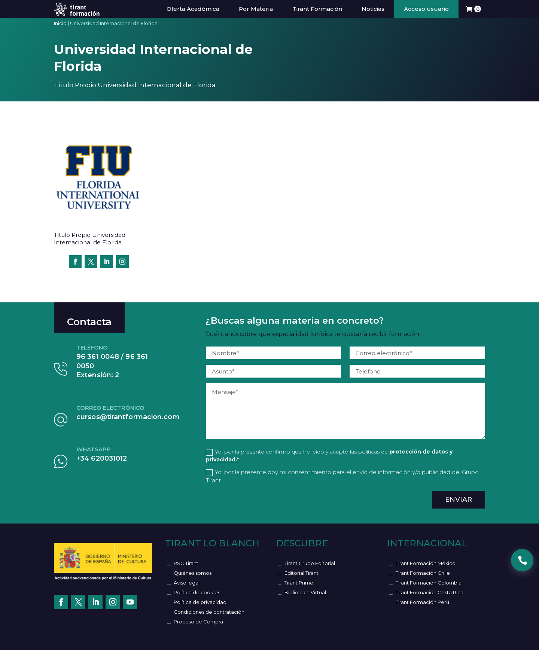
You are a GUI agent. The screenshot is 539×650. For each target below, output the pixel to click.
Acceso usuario (426, 8)
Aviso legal (187, 583)
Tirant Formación (317, 8)
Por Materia (256, 8)
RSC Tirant (186, 563)
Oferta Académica (193, 8)
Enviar (458, 499)
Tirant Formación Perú (422, 602)
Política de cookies (197, 592)
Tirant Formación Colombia (429, 583)
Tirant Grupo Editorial (309, 563)
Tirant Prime (298, 583)
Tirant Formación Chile (423, 573)
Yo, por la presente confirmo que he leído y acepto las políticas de (329, 455)
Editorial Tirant (301, 573)
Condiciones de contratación (209, 612)
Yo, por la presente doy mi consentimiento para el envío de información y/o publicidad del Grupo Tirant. (342, 476)
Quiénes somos (192, 573)
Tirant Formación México (426, 563)
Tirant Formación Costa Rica (429, 592)
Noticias (373, 8)
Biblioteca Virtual (305, 592)
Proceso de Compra (198, 622)
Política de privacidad (200, 602)
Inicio (60, 23)
